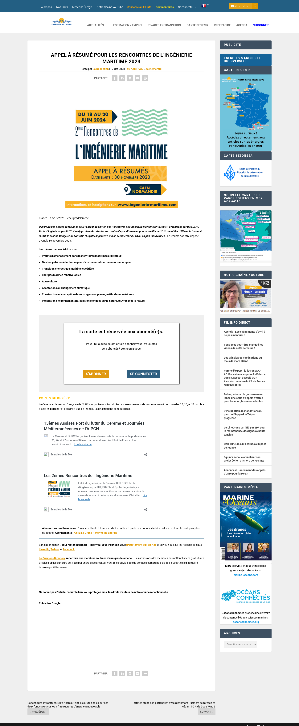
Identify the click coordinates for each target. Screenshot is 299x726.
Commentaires (165, 7)
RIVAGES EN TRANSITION (164, 19)
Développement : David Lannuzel (78, 721)
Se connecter (185, 7)
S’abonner (261, 19)
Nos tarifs (62, 7)
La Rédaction (101, 63)
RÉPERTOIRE (222, 19)
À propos (46, 7)
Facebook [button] (69, 543)
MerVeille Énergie (82, 7)
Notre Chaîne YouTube (110, 7)
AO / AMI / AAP (135, 63)
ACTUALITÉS (95, 19)
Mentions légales (133, 721)
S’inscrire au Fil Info (139, 7)
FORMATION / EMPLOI (127, 19)
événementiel (153, 63)
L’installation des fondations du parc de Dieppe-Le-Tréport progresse (243, 409)
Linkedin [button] (44, 543)
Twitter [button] (55, 543)
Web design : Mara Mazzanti (42, 721)
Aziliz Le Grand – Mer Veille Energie (95, 527)
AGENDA (242, 19)
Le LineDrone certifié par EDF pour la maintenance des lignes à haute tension (244, 425)
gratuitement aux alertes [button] (141, 539)
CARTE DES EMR (197, 19)
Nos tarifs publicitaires (109, 721)
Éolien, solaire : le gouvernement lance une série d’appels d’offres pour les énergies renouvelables (244, 392)
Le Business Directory (52, 552)
